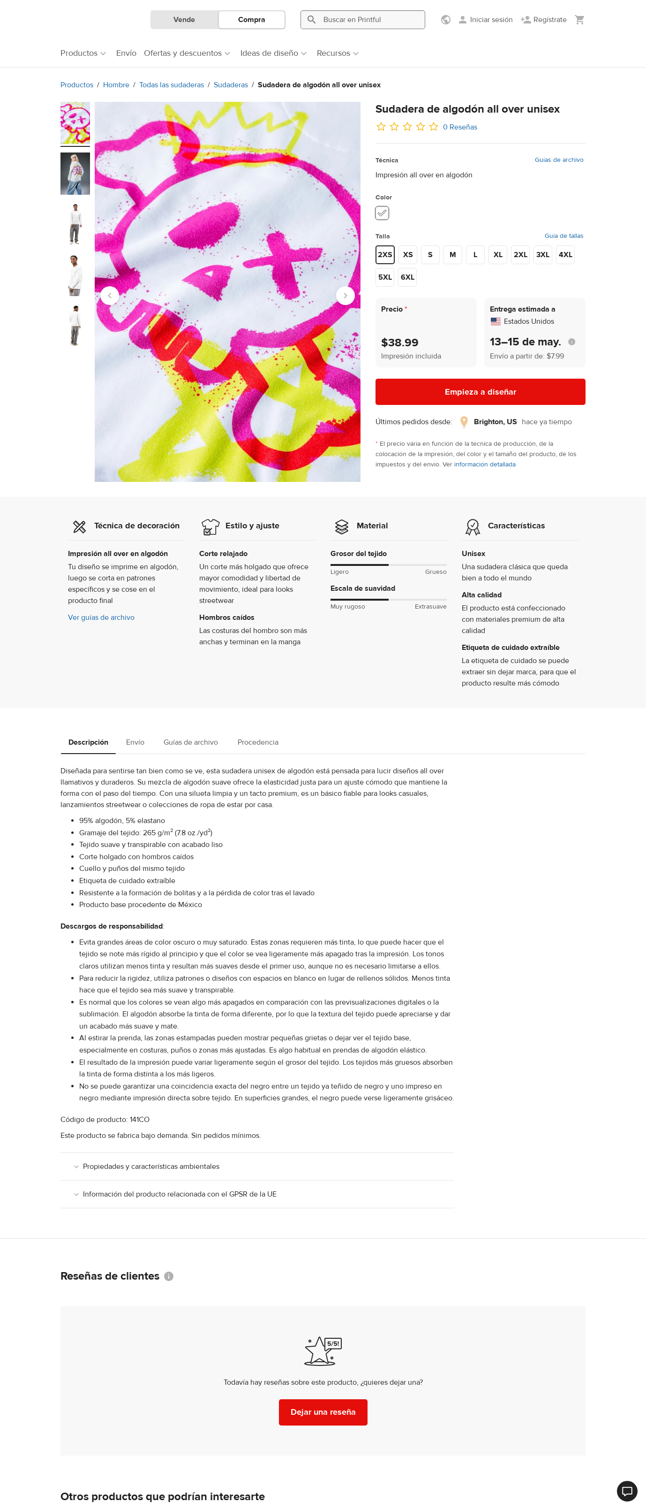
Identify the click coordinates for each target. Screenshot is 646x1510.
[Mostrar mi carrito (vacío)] (580, 19)
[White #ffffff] (382, 213)
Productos (76, 85)
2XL (520, 254)
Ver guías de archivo (101, 617)
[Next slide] (345, 295)
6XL (407, 277)
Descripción (88, 742)
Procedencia (258, 742)
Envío (135, 742)
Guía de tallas (564, 236)
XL (498, 254)
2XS (385, 254)
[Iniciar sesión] (485, 19)
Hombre (116, 85)
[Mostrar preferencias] (446, 19)
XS (408, 254)
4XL (565, 254)
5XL (385, 277)
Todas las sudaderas (171, 85)
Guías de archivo (559, 160)
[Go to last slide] (109, 295)
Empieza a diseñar (480, 392)
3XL (542, 254)
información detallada (485, 464)
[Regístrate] (543, 19)
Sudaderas (231, 85)
